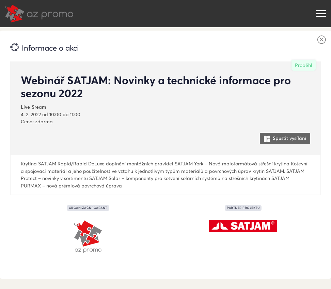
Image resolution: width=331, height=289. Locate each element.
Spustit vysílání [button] (285, 138)
